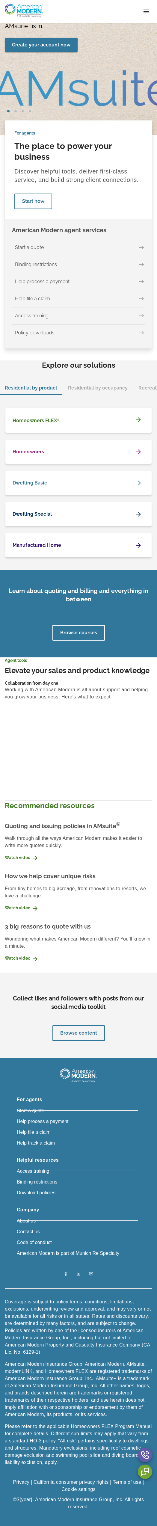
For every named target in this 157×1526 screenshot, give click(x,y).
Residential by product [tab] (31, 388)
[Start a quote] (78, 247)
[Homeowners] (78, 452)
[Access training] (78, 315)
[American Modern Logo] (78, 1082)
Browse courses (78, 633)
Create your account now (41, 45)
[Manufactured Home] (78, 545)
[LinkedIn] (78, 1274)
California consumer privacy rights (71, 1482)
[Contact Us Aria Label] (145, 1455)
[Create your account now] (41, 45)
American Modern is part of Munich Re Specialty (68, 1253)
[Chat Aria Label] (145, 1472)
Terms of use (127, 1482)
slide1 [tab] (15, 111)
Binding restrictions (37, 1181)
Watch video (22, 858)
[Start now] (33, 201)
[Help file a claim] (78, 298)
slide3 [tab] (30, 111)
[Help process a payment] (78, 281)
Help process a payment (43, 1121)
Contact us (28, 1231)
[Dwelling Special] (78, 514)
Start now (33, 201)
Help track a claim (36, 1142)
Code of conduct (34, 1242)
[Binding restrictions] (78, 264)
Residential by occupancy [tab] (98, 388)
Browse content (78, 1033)
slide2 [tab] (23, 111)
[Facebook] (66, 1274)
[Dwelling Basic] (78, 483)
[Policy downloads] (78, 332)
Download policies (36, 1192)
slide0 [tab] (8, 111)
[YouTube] (91, 1274)
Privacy (22, 1482)
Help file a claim (34, 1132)
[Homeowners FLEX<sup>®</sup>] (78, 420)
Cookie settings (78, 1489)
